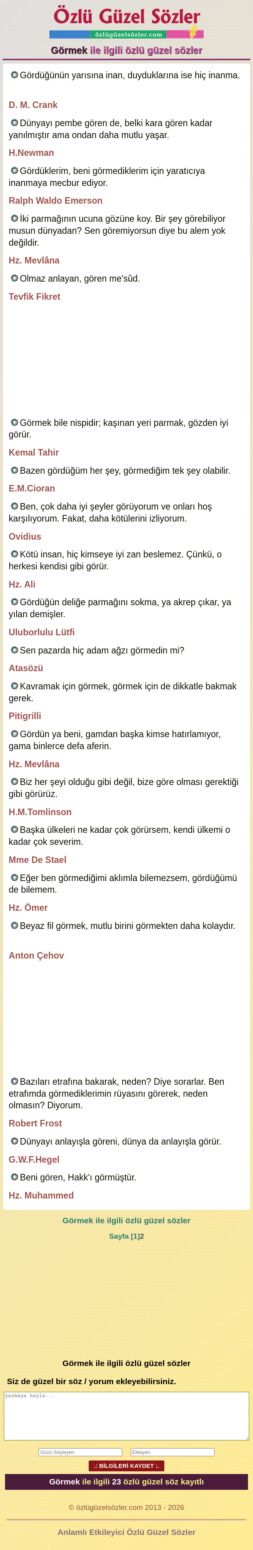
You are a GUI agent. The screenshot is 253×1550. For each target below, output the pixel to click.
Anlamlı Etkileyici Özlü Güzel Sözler (126, 1532)
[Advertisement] (126, 361)
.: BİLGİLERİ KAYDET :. (126, 1465)
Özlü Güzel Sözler (126, 19)
